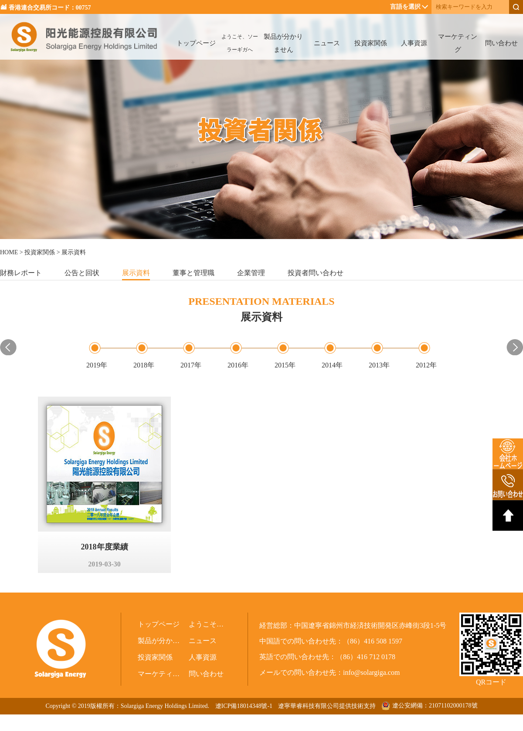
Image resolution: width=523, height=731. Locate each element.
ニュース (327, 43)
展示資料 (136, 272)
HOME (9, 252)
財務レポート (21, 272)
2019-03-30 (104, 564)
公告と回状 (82, 272)
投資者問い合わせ (315, 272)
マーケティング (457, 43)
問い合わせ (501, 43)
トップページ (196, 43)
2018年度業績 (104, 546)
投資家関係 (370, 43)
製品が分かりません (283, 43)
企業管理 (251, 272)
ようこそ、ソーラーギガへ (239, 43)
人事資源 (414, 43)
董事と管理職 (193, 272)
